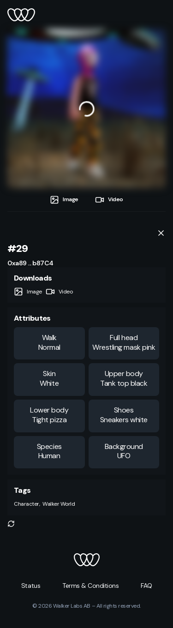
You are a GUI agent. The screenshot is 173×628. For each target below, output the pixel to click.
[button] (11, 523)
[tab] (64, 199)
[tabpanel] (86, 109)
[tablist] (86, 200)
